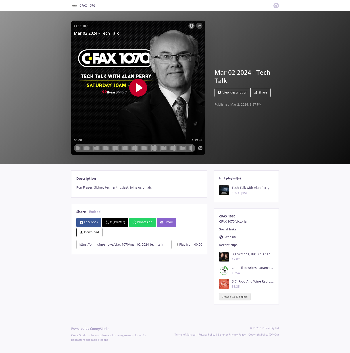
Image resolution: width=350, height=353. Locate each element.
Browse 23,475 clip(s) (235, 297)
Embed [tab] (95, 211)
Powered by (90, 328)
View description (232, 92)
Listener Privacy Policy (232, 334)
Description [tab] (86, 178)
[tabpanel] (139, 187)
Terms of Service (185, 334)
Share (260, 92)
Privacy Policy (206, 334)
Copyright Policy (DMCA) (263, 334)
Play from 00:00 (188, 244)
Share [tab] (81, 211)
